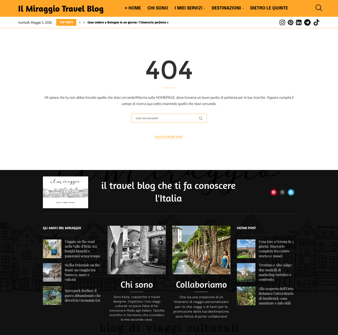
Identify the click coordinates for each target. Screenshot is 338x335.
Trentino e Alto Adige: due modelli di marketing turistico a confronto (275, 272)
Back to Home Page (169, 136)
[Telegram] (307, 22)
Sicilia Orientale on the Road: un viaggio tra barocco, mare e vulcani (82, 272)
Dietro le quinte (269, 8)
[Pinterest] (291, 22)
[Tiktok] (316, 22)
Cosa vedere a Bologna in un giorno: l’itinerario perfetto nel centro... (136, 22)
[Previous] (79, 22)
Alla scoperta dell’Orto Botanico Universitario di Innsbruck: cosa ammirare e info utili (276, 295)
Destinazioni (226, 8)
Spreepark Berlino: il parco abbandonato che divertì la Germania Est (83, 295)
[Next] (84, 22)
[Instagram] (282, 22)
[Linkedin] (299, 22)
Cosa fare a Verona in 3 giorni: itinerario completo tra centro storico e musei (276, 248)
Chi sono (157, 8)
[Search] (318, 8)
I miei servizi (188, 8)
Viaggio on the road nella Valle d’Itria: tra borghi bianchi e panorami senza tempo (82, 248)
